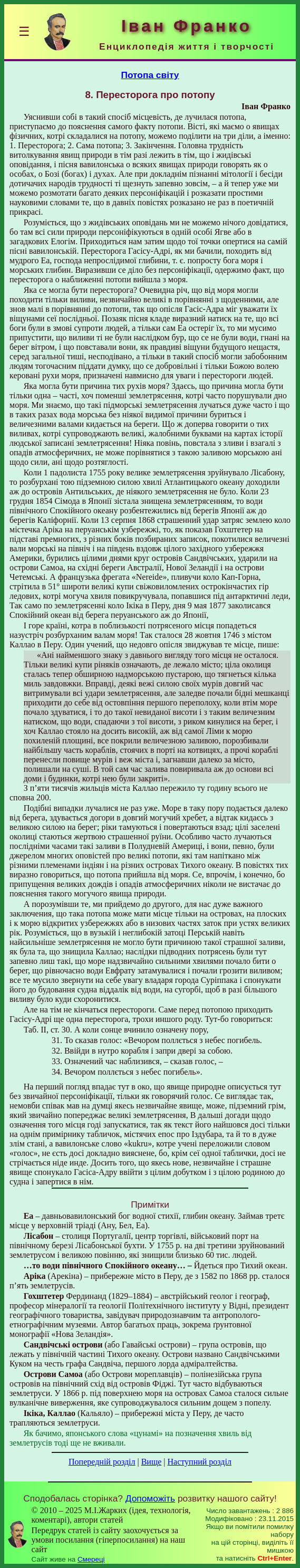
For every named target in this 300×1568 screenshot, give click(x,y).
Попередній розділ (102, 1461)
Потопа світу (150, 75)
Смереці (91, 1559)
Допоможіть (150, 1498)
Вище (151, 1461)
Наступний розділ (199, 1461)
